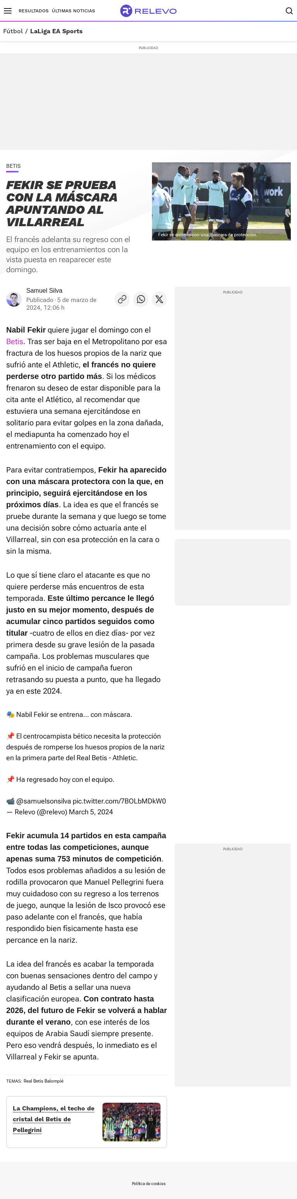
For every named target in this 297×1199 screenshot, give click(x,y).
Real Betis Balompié (43, 1081)
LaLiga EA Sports (56, 31)
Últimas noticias (73, 11)
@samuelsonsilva (43, 801)
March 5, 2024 (91, 812)
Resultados (34, 11)
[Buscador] (289, 11)
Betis (14, 341)
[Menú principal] (7, 11)
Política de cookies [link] (149, 1183)
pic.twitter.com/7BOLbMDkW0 (119, 801)
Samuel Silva (44, 290)
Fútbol (13, 31)
